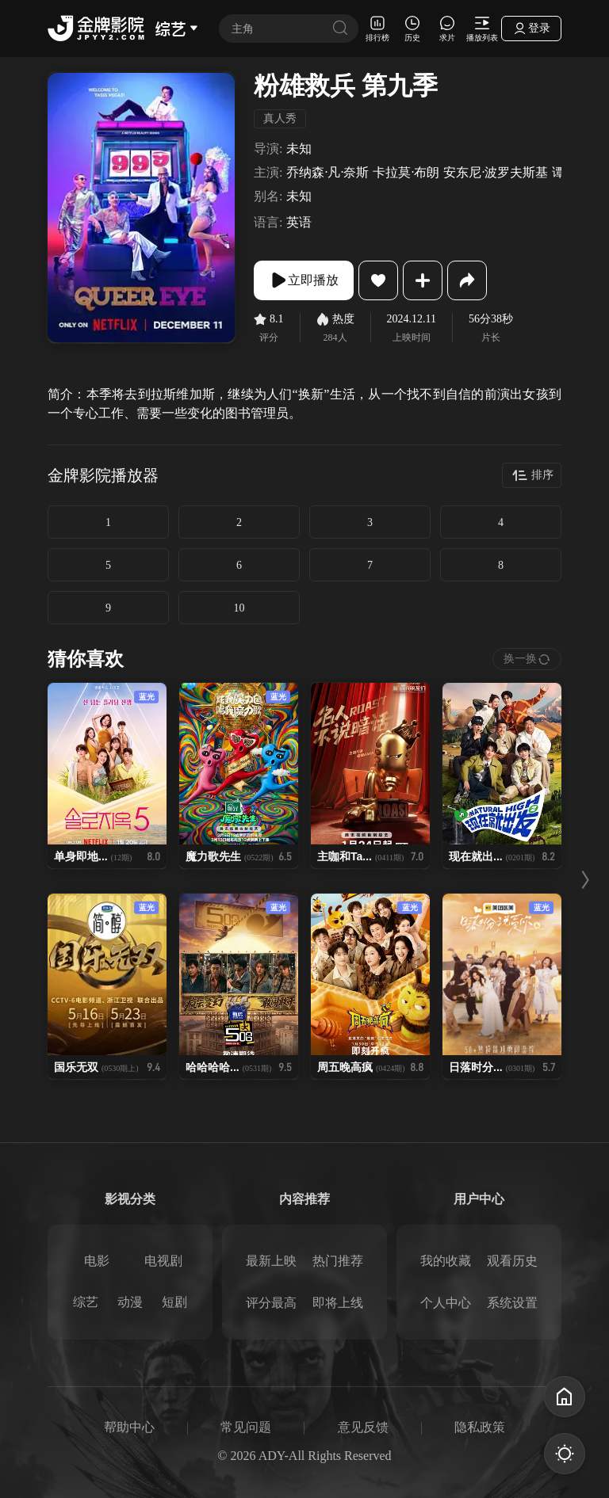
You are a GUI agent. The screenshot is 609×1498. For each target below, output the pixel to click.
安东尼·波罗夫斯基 (495, 172)
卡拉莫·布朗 (406, 172)
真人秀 (280, 118)
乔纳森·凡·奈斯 (327, 172)
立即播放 (304, 280)
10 (239, 608)
